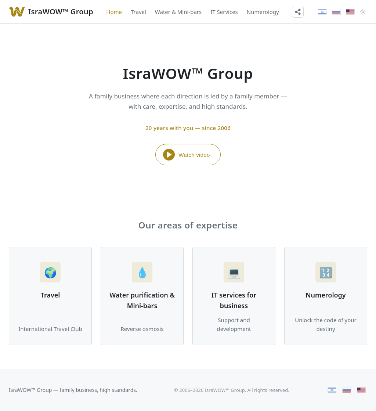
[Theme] (362, 11)
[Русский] (336, 11)
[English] (350, 11)
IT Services (224, 11)
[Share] (298, 12)
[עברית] (322, 11)
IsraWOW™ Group (60, 12)
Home (114, 11)
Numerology (263, 11)
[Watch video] (17, 12)
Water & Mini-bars (178, 11)
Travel (138, 11)
